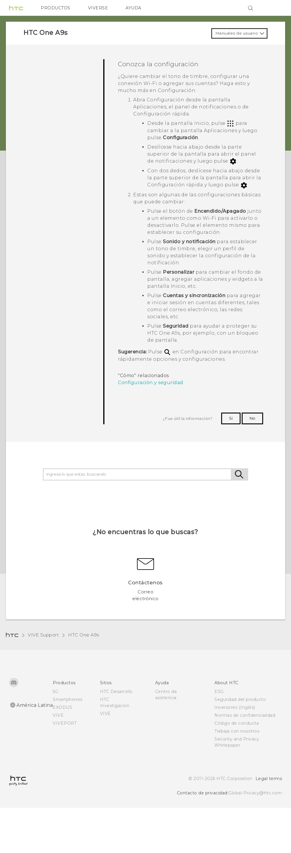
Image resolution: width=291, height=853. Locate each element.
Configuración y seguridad (150, 382)
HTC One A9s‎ (83, 635)
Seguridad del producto (240, 699)
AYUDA (133, 8)
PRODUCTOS (55, 8)
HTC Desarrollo (116, 691)
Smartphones (67, 699)
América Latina (34, 705)
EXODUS (62, 707)
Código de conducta (236, 723)
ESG (219, 691)
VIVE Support (43, 635)
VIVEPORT (65, 723)
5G (55, 691)
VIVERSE (98, 8)
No (252, 418)
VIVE (58, 715)
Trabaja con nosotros (236, 731)
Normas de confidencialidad (244, 715)
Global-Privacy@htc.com (255, 793)
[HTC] (16, 7)
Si (231, 418)
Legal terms (269, 778)
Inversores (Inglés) (234, 707)
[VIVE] (274, 8)
